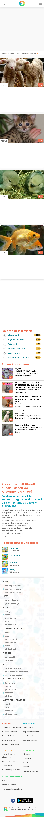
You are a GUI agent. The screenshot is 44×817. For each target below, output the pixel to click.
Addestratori (14, 353)
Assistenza (7, 765)
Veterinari (12, 344)
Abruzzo (33, 53)
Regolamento (29, 750)
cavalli (8, 632)
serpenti (9, 693)
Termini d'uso (28, 758)
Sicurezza (7, 750)
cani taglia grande (13, 592)
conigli (8, 611)
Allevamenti (13, 335)
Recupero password (11, 769)
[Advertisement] (22, 29)
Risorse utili (29, 723)
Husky (12, 569)
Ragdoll (18, 369)
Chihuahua (14, 555)
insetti (8, 707)
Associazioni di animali (18, 357)
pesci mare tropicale (14, 675)
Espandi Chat (8, 736)
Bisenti (12, 55)
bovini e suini (11, 639)
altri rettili (9, 696)
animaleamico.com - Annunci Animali (27, 808)
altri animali (10, 649)
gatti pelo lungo (12, 603)
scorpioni (9, 711)
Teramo (4, 55)
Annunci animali (14, 53)
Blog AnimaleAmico (31, 731)
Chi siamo (6, 780)
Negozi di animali (16, 339)
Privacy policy (28, 754)
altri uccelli (10, 660)
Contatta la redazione (12, 789)
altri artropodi (11, 714)
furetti (8, 621)
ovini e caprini (11, 642)
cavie (7, 615)
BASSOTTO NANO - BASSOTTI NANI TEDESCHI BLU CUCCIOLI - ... (28, 384)
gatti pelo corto (12, 600)
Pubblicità (7, 723)
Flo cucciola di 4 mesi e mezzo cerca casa (27, 412)
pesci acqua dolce (13, 668)
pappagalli (10, 657)
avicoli (8, 646)
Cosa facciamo (9, 784)
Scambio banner (30, 740)
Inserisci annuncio (30, 771)
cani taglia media (13, 589)
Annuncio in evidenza (11, 727)
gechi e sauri (10, 689)
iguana (8, 686)
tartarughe (10, 683)
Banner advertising (10, 744)
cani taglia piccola (13, 585)
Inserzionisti (28, 727)
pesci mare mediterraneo (16, 672)
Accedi (26, 766)
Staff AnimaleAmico (12, 777)
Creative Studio (20, 810)
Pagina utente (8, 740)
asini (7, 636)
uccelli (25, 53)
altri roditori (10, 624)
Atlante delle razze (31, 736)
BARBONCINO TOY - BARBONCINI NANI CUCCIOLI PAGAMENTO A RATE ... (28, 399)
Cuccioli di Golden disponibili (27, 425)
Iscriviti (25, 762)
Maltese (13, 562)
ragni (7, 704)
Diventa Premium (9, 731)
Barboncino (14, 548)
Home (4, 53)
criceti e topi (10, 618)
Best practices (8, 761)
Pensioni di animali (16, 348)
